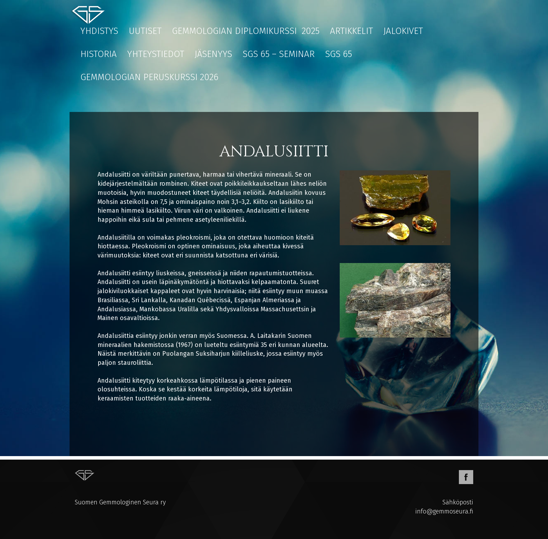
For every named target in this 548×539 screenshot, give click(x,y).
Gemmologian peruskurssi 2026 (149, 77)
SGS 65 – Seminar (279, 54)
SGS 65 (338, 54)
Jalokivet (403, 31)
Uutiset (145, 31)
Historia (98, 54)
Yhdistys (99, 31)
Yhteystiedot (155, 54)
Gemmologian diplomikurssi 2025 (245, 31)
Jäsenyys (213, 54)
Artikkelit (351, 31)
